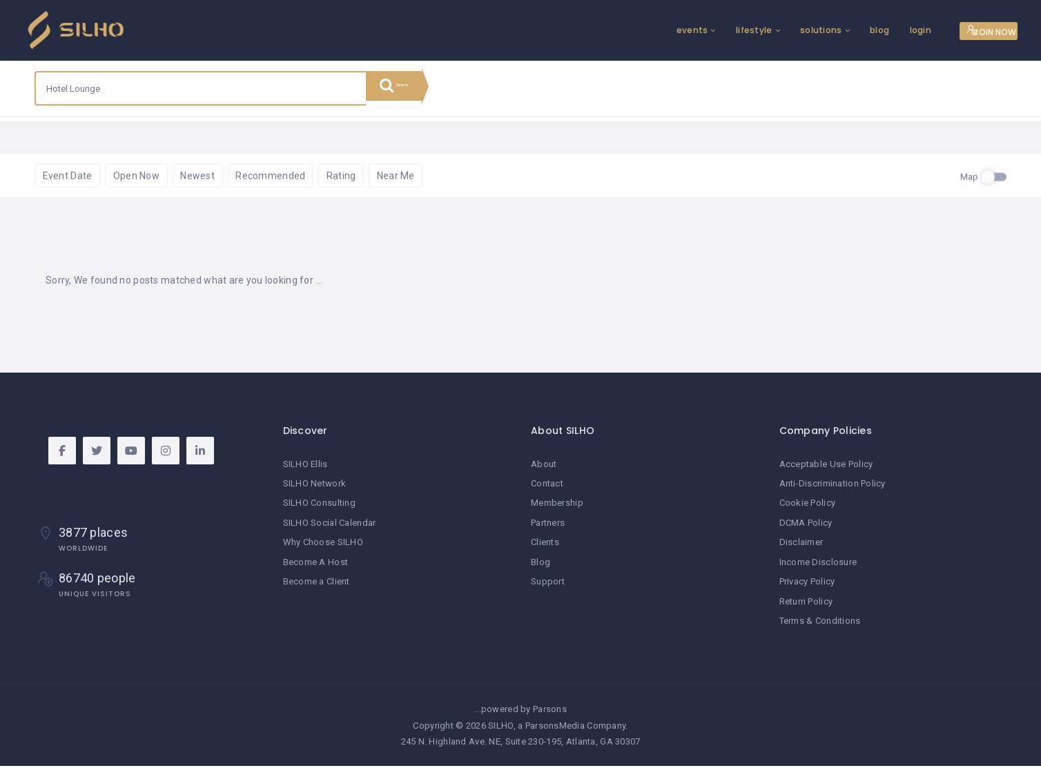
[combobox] (201, 88)
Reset (162, 137)
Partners (548, 526)
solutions (765, 30)
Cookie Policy (807, 507)
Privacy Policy (807, 584)
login (864, 30)
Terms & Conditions (820, 623)
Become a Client (316, 584)
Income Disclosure (818, 565)
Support (548, 584)
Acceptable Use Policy (826, 468)
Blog (540, 565)
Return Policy (806, 604)
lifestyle (698, 30)
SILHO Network (315, 487)
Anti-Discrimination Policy (832, 487)
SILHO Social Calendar (329, 526)
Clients (545, 545)
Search (407, 88)
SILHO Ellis (305, 468)
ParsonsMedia (555, 727)
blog (823, 30)
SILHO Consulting (319, 507)
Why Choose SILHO (323, 545)
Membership (557, 507)
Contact (547, 487)
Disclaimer (801, 545)
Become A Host (316, 565)
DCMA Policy (806, 526)
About (543, 468)
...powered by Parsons (520, 712)
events (636, 30)
